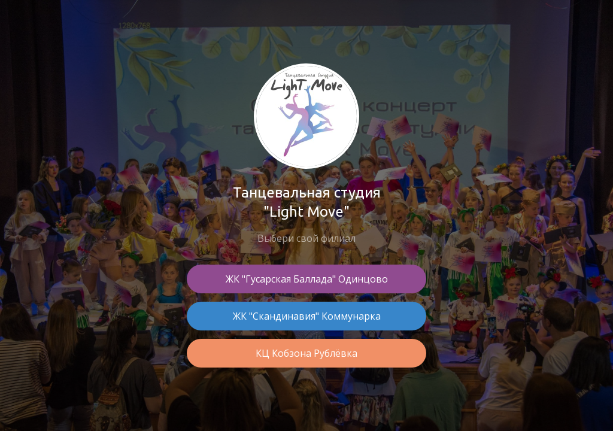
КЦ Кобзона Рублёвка (306, 353)
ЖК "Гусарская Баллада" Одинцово (307, 279)
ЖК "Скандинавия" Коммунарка (307, 316)
